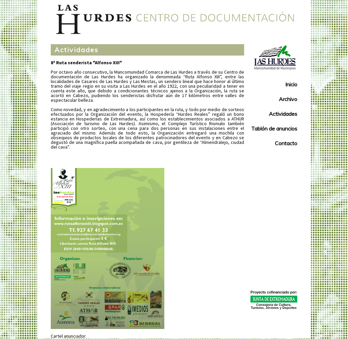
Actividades (76, 50)
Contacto (286, 143)
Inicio (291, 84)
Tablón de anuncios (274, 128)
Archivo (288, 99)
